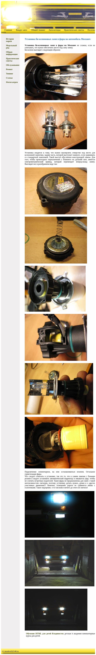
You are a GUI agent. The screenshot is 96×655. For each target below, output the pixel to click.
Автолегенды (54, 30)
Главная (8, 30)
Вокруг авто (22, 30)
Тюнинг (9, 74)
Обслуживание (12, 65)
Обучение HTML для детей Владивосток (45, 633)
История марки (10, 40)
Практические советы (74, 30)
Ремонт (9, 69)
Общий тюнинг (38, 30)
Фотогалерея (12, 82)
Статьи (9, 78)
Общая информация (12, 53)
